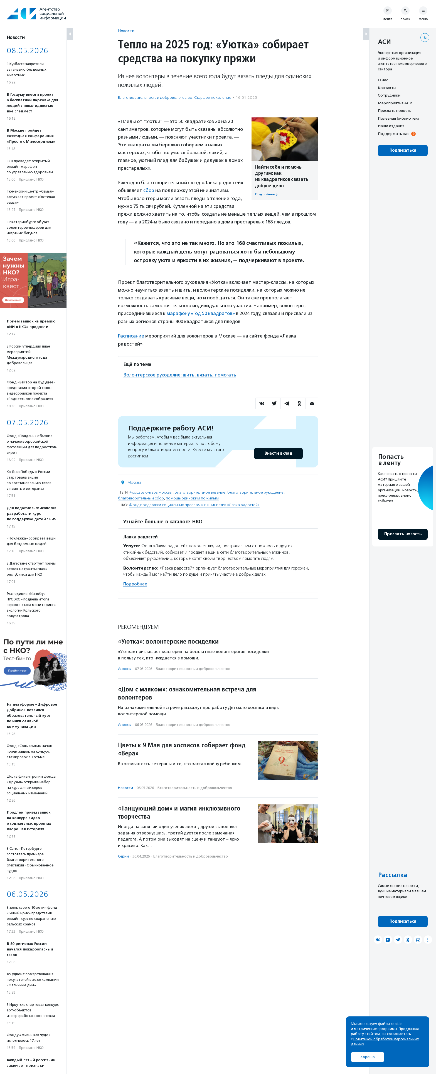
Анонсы (124, 668)
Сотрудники (389, 95)
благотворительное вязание (199, 491)
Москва (134, 481)
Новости (126, 30)
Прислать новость (394, 110)
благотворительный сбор (141, 497)
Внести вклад (278, 452)
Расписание (131, 335)
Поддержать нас (393, 133)
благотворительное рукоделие (255, 491)
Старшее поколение (212, 97)
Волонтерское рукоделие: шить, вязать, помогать (179, 374)
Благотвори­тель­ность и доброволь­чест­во (155, 97)
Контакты (387, 87)
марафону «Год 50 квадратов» (201, 313)
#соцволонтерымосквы (151, 491)
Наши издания (391, 126)
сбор (148, 190)
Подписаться (402, 150)
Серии (123, 855)
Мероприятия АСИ (395, 103)
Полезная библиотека (398, 118)
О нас (383, 80)
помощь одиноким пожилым (192, 497)
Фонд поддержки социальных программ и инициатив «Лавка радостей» (194, 504)
